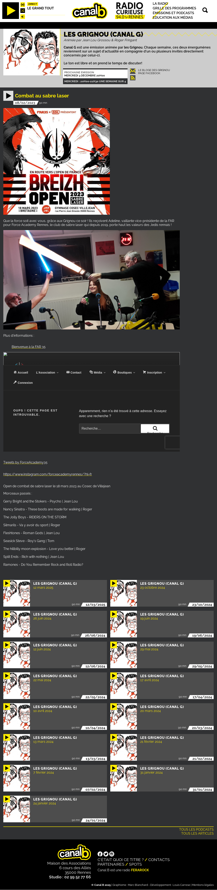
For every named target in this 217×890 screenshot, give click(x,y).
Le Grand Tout (40, 8)
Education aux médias (173, 18)
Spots (135, 864)
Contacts (159, 859)
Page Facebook (149, 73)
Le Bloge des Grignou (154, 70)
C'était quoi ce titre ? (121, 859)
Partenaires (111, 864)
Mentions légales (203, 884)
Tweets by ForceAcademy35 (25, 462)
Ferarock (140, 870)
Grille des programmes (174, 8)
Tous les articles (197, 833)
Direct (32, 4)
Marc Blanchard (138, 884)
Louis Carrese (181, 884)
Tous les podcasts (196, 829)
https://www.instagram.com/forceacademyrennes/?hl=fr (47, 474)
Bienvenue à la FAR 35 (29, 347)
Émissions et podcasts (173, 13)
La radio (160, 4)
